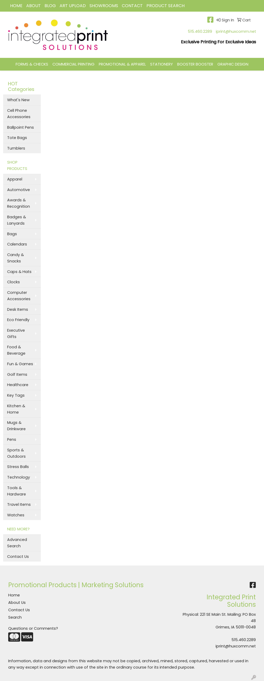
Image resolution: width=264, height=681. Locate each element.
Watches (15, 515)
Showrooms (104, 6)
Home (14, 595)
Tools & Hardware (16, 491)
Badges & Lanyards (16, 220)
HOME (16, 6)
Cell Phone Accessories (18, 113)
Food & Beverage (16, 350)
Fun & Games (20, 364)
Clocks (13, 282)
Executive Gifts (16, 333)
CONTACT (132, 6)
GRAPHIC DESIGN (232, 64)
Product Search (165, 6)
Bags (12, 234)
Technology (18, 477)
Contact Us (18, 556)
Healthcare (17, 384)
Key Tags (16, 395)
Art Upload (73, 6)
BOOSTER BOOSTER (195, 64)
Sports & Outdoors (16, 453)
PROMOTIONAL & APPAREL (122, 64)
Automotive (18, 189)
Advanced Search (17, 543)
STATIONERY (161, 64)
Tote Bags (17, 137)
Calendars (17, 244)
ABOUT (33, 6)
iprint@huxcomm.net (236, 31)
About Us (17, 602)
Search (15, 617)
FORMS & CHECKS (32, 64)
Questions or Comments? (33, 628)
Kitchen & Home (16, 409)
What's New (18, 100)
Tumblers (16, 148)
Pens (11, 439)
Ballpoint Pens (20, 127)
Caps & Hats (19, 271)
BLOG (50, 6)
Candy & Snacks (15, 258)
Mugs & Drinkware (16, 426)
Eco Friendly (18, 319)
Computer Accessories (18, 296)
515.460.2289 (200, 31)
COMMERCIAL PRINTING (73, 64)
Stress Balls (18, 466)
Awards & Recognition (18, 203)
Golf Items (17, 374)
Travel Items (19, 504)
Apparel (14, 179)
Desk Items (17, 309)
